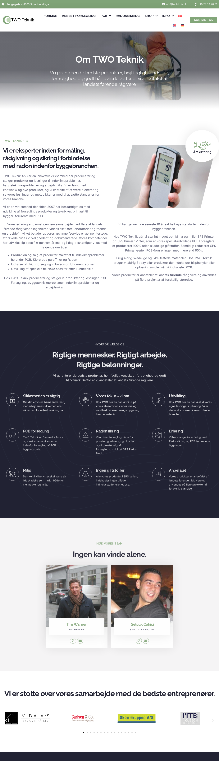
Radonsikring (128, 16)
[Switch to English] (174, 25)
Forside (50, 16)
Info (168, 15)
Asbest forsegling (79, 16)
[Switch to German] (182, 25)
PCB (106, 15)
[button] (6, 720)
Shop (151, 15)
